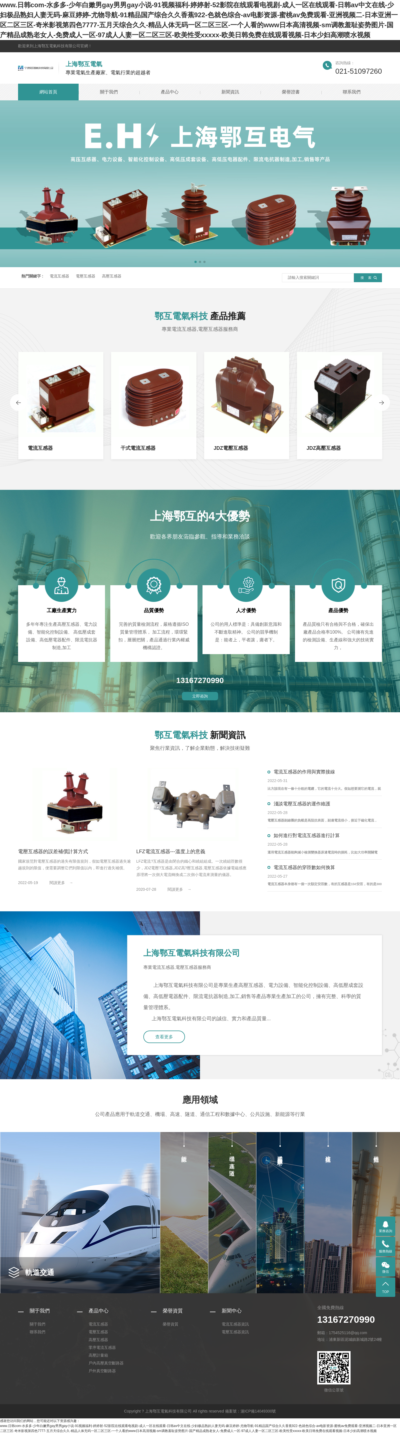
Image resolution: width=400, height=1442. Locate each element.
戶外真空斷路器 (102, 1379)
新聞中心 (232, 1319)
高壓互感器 (111, 276)
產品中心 (170, 92)
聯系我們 (352, 92)
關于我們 (109, 92)
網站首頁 (48, 92)
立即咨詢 (200, 698)
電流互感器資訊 (235, 1333)
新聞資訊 (230, 92)
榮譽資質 (173, 1319)
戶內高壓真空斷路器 (106, 1371)
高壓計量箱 (98, 1364)
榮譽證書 (291, 92)
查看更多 (167, 1045)
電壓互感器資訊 (235, 1340)
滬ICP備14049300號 (258, 1420)
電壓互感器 (85, 276)
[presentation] (18, 403)
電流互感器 (59, 276)
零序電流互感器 (102, 1356)
